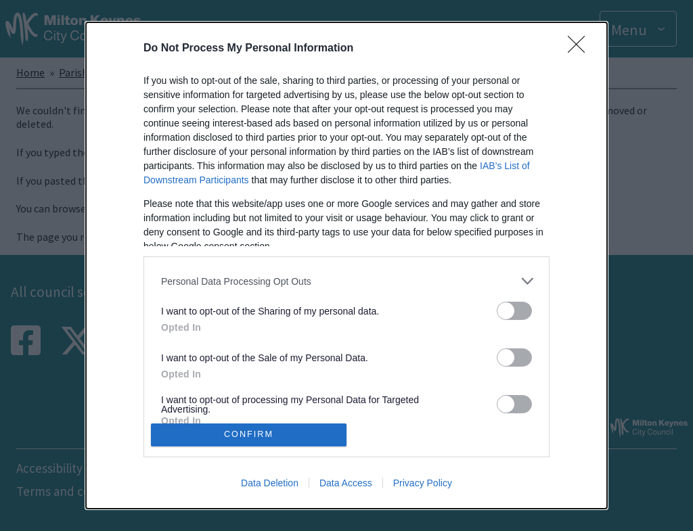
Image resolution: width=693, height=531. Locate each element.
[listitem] (346, 281)
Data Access (345, 483)
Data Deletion (269, 483)
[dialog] (346, 265)
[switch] (514, 311)
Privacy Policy (422, 483)
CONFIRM (248, 434)
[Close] (581, 49)
